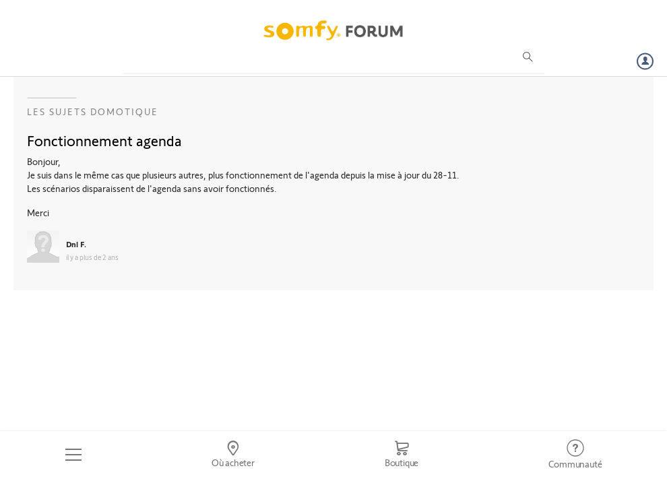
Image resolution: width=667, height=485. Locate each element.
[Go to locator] (232, 454)
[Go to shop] (401, 454)
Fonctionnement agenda (104, 140)
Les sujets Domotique (92, 111)
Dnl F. (76, 244)
